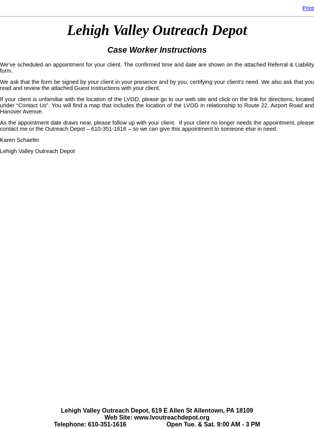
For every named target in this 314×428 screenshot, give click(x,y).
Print (308, 8)
